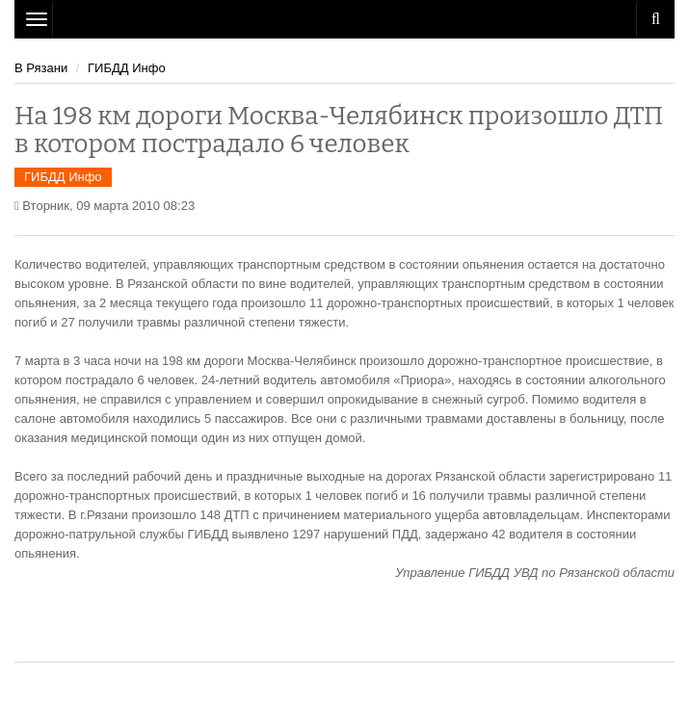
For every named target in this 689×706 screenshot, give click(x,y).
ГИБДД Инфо (127, 68)
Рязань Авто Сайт (344, 19)
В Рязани (40, 68)
